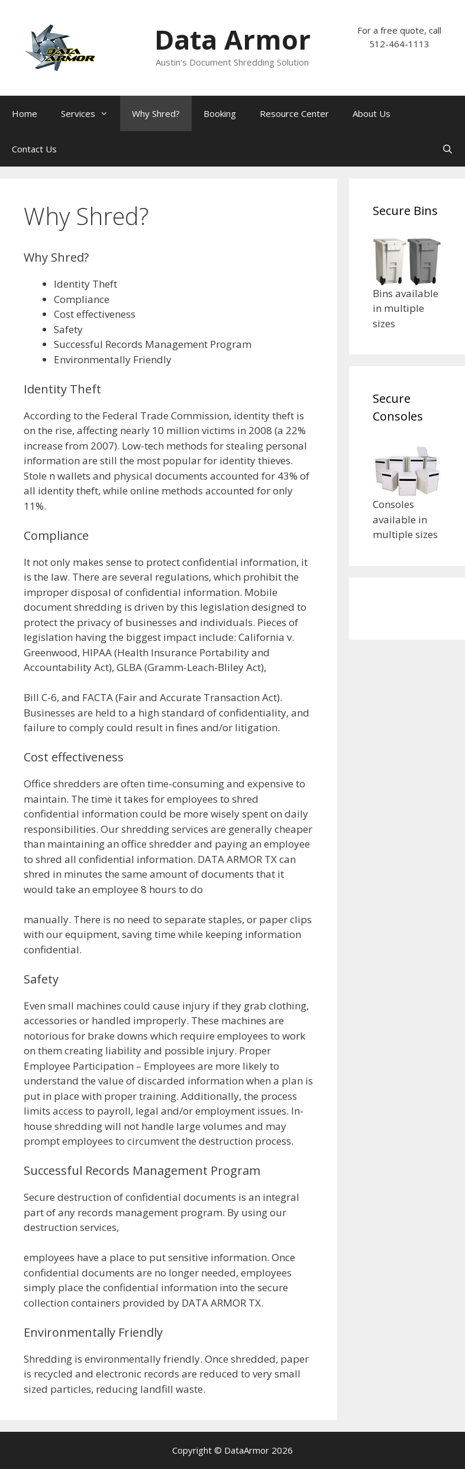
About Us (371, 113)
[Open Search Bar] (447, 149)
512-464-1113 (399, 44)
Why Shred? (156, 113)
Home (24, 113)
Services (90, 113)
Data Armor (232, 39)
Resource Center (294, 113)
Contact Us (34, 149)
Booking (220, 113)
